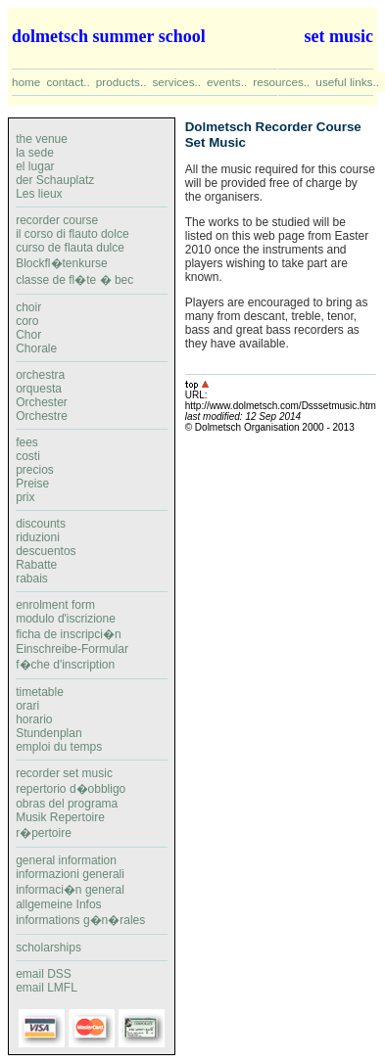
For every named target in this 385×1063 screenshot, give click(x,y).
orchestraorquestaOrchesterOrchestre (42, 395)
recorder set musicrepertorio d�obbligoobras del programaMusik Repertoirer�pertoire (70, 803)
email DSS (44, 974)
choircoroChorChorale (36, 327)
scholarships (48, 947)
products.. (121, 81)
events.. (227, 81)
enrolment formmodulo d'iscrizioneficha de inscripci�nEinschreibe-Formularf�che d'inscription (72, 634)
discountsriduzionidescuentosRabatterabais (45, 551)
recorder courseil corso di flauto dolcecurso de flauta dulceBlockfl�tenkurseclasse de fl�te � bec (92, 254)
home (26, 81)
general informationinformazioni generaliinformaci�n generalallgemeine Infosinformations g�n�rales (80, 890)
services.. (176, 81)
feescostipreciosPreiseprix (35, 470)
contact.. (67, 81)
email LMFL (46, 987)
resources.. (281, 81)
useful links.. (347, 81)
